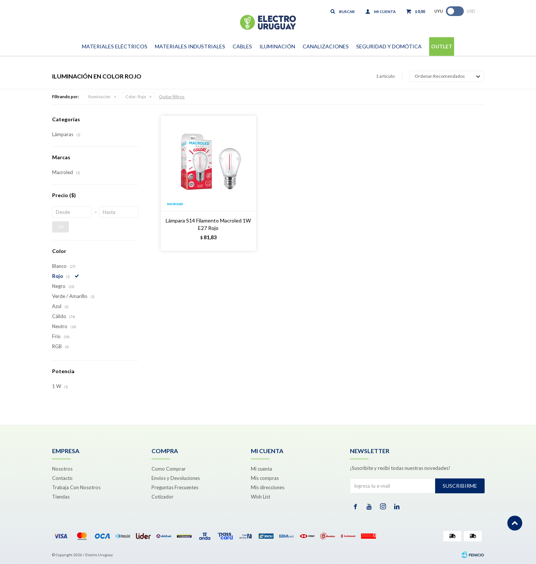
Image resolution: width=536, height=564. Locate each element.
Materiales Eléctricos (114, 46)
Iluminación (277, 46)
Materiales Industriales (190, 46)
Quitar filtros (172, 96)
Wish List (260, 497)
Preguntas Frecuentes (174, 487)
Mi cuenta (261, 469)
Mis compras (265, 478)
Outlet (441, 46)
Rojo (135, 96)
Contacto (62, 478)
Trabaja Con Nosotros (76, 487)
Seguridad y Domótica (389, 46)
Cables (242, 46)
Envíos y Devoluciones (175, 478)
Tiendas (61, 497)
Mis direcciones (267, 487)
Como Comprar (168, 469)
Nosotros (62, 469)
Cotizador (162, 497)
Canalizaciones (326, 46)
